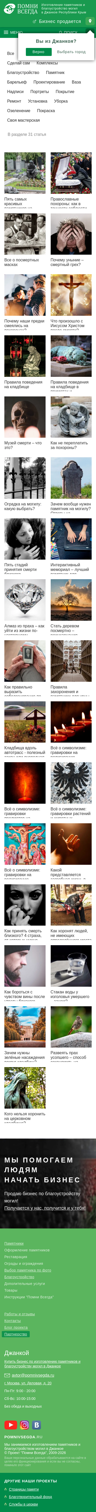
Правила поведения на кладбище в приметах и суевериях (70, 389)
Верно (39, 49)
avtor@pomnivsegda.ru (33, 1375)
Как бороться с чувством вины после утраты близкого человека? (24, 999)
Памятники (14, 1243)
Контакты (12, 1321)
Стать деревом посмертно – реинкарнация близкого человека (68, 633)
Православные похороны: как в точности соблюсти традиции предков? (69, 206)
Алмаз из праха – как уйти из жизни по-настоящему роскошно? (24, 633)
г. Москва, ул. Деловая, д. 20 (27, 1383)
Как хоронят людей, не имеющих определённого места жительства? (71, 938)
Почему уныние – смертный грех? (67, 262)
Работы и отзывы (19, 1314)
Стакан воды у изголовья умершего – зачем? (70, 996)
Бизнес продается (60, 21)
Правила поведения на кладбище (23, 384)
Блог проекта (16, 1327)
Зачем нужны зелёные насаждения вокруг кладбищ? (24, 1057)
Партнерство (15, 1334)
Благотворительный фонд (30, 1497)
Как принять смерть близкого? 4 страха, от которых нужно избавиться (23, 938)
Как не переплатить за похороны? (69, 445)
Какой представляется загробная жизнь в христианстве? (68, 877)
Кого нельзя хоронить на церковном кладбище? (24, 1118)
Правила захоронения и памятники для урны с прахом (70, 694)
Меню (16, 32)
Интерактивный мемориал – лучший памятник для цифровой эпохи (70, 572)
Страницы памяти (24, 1489)
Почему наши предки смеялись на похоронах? (24, 326)
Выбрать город (71, 49)
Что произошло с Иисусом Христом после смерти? (67, 326)
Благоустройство (19, 1277)
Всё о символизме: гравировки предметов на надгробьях (22, 816)
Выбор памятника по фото (27, 1270)
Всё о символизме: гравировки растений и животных (71, 813)
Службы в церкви (23, 1504)
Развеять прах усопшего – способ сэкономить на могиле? (68, 1060)
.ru (23, 1437)
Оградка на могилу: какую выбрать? (22, 506)
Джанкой (16, 1352)
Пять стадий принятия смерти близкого (20, 569)
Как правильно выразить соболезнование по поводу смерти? (22, 694)
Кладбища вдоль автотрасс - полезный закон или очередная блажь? (24, 755)
